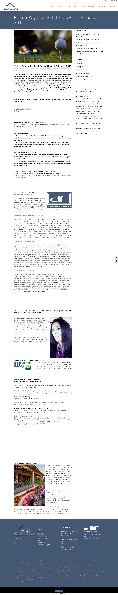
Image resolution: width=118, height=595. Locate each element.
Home (40, 530)
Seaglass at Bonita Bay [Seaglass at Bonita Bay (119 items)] (92, 121)
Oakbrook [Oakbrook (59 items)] (93, 113)
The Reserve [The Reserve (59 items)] (88, 131)
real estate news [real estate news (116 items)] (80, 121)
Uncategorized (80, 80)
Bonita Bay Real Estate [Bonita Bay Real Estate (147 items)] (82, 96)
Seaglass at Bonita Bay (60, 68)
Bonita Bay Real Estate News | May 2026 (88, 40)
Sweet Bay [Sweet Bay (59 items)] (87, 128)
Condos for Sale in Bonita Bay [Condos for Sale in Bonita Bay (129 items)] (90, 101)
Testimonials (41, 540)
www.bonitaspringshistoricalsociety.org (35, 404)
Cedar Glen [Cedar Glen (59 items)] (99, 99)
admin (16, 70)
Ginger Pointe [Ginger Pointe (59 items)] (92, 106)
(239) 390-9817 (44, 422)
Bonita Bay (29, 68)
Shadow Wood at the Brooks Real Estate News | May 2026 (70, 532)
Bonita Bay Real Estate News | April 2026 (88, 48)
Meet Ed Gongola (19, 175)
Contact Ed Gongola (44, 545)
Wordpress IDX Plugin (59, 594)
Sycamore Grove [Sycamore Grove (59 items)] (95, 128)
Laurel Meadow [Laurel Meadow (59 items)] (97, 108)
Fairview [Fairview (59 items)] (85, 106)
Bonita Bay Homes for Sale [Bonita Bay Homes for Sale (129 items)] (83, 94)
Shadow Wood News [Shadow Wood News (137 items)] (81, 126)
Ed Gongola (37, 68)
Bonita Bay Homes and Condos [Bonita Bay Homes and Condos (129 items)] (84, 91)
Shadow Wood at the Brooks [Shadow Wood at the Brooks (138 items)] (94, 123)
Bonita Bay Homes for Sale (31, 509)
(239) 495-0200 (41, 424)
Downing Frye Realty (63, 511)
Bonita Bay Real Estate (60, 509)
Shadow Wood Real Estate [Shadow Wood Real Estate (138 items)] (95, 126)
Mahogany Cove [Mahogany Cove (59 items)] (95, 111)
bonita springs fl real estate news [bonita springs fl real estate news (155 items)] (85, 99)
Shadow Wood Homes (44, 532)
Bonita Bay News (46, 509)
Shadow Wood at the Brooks (84, 76)
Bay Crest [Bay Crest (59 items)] (86, 89)
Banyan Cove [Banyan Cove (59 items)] (79, 89)
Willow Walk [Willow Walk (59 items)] (96, 131)
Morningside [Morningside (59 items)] (79, 113)
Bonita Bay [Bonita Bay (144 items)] (93, 89)
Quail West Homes (43, 536)
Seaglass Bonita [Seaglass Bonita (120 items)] (80, 123)
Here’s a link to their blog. (37, 341)
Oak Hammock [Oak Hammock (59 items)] (80, 116)
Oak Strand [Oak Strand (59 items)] (97, 116)
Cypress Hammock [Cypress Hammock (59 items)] (81, 103)
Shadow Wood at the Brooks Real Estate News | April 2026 (70, 548)
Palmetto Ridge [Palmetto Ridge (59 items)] (88, 118)
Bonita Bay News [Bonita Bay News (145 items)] (96, 94)
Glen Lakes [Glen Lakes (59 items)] (100, 106)
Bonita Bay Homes (43, 534)
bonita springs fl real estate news (25, 511)
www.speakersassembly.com (22, 395)
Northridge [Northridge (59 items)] (86, 113)
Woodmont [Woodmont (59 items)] (79, 133)
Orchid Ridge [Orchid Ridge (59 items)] (79, 118)
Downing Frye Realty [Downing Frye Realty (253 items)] (92, 103)
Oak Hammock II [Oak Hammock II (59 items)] (88, 116)
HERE (67, 364)
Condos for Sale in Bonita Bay (46, 511)
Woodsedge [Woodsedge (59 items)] (85, 133)
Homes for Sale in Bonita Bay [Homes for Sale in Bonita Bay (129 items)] (84, 108)
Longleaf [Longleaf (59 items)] (78, 111)
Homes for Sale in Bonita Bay (32, 513)
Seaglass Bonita (63, 513)
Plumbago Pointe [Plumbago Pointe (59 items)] (98, 118)
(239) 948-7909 (63, 393)
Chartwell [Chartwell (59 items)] (78, 101)
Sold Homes (41, 542)
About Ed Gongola (43, 538)
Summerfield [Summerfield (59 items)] (79, 128)
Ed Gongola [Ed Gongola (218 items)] (79, 106)
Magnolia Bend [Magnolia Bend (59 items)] (85, 111)
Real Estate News (47, 68)
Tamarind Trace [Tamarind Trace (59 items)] (80, 131)
